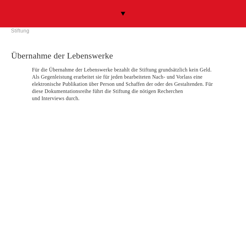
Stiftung (20, 30)
